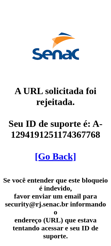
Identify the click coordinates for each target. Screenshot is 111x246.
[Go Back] (55, 156)
